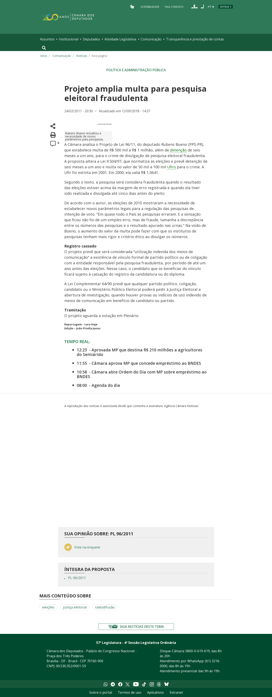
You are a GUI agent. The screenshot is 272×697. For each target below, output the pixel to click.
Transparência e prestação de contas (195, 39)
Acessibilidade (150, 6)
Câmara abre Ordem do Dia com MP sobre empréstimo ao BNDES (142, 374)
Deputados (91, 39)
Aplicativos (155, 692)
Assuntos (47, 39)
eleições (48, 607)
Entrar (224, 7)
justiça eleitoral (75, 607)
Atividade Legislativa (120, 39)
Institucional (68, 39)
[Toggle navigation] (44, 48)
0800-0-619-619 (197, 651)
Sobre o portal (100, 692)
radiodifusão (105, 607)
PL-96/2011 (77, 578)
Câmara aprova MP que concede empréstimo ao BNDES (146, 363)
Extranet (176, 692)
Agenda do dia (106, 385)
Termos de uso (129, 692)
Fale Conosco (174, 6)
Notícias (81, 56)
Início (43, 56)
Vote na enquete (87, 547)
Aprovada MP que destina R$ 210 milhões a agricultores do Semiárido (139, 352)
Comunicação (151, 39)
